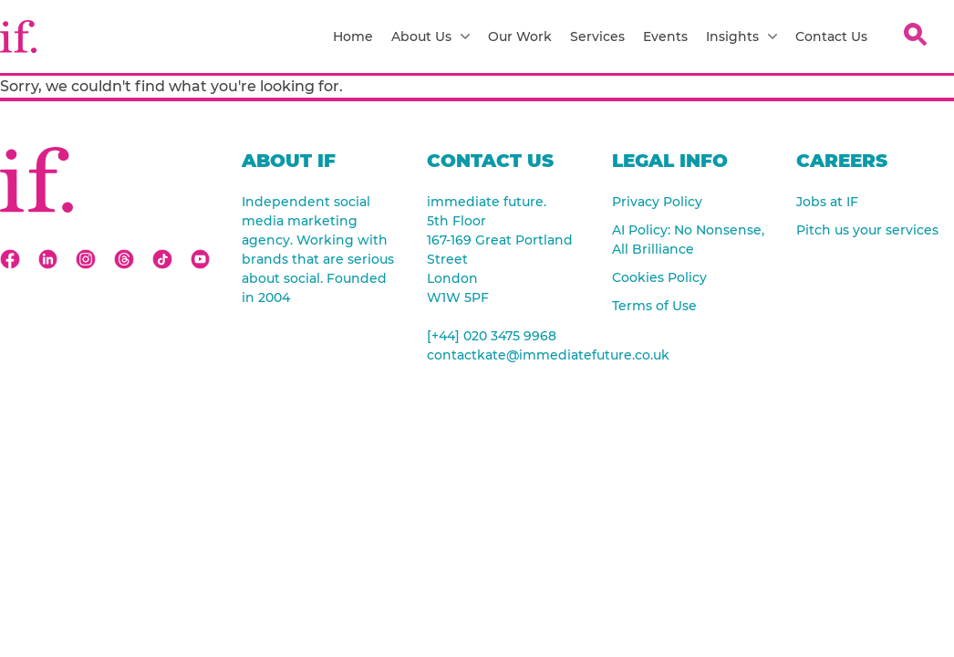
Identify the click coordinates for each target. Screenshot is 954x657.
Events (665, 36)
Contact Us (831, 36)
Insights (741, 36)
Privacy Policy (657, 201)
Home (353, 36)
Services (597, 36)
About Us (430, 36)
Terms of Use (654, 305)
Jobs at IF (827, 201)
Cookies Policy (659, 277)
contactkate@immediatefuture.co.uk (506, 355)
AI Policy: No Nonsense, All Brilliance (688, 239)
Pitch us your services (867, 230)
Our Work (520, 36)
